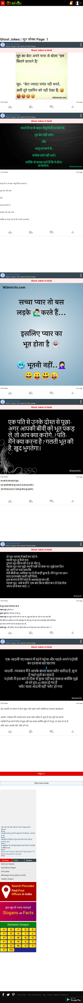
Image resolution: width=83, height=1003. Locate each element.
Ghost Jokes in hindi (41, 50)
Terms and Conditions (34, 995)
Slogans (29, 860)
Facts (16, 860)
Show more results (41, 783)
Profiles (49, 995)
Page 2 (41, 774)
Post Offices (18, 892)
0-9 (11, 949)
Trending (5, 860)
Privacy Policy (21, 995)
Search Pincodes (23, 886)
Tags (44, 995)
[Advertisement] (41, 21)
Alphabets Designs (18, 924)
